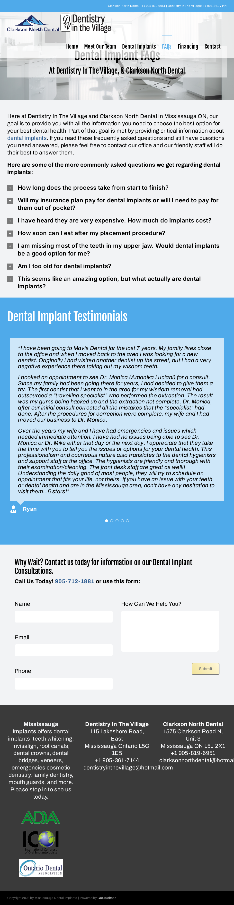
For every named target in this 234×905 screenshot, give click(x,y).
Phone (23, 671)
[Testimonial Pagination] (106, 520)
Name (22, 604)
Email (22, 637)
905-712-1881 (74, 581)
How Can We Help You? (151, 604)
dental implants (27, 138)
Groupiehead (107, 898)
